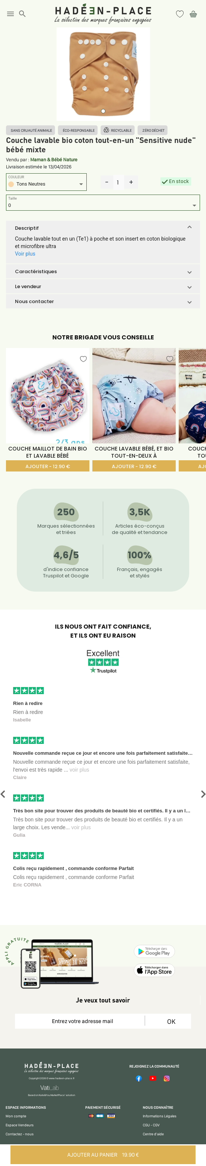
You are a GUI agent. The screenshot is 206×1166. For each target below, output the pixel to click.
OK (171, 1021)
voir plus (79, 770)
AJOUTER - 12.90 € (47, 466)
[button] (103, 228)
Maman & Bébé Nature (53, 159)
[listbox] (46, 185)
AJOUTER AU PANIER (103, 1154)
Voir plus (25, 254)
